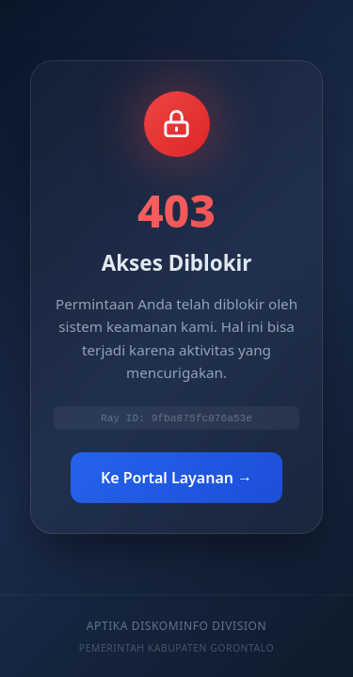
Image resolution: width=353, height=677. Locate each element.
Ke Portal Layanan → (176, 479)
